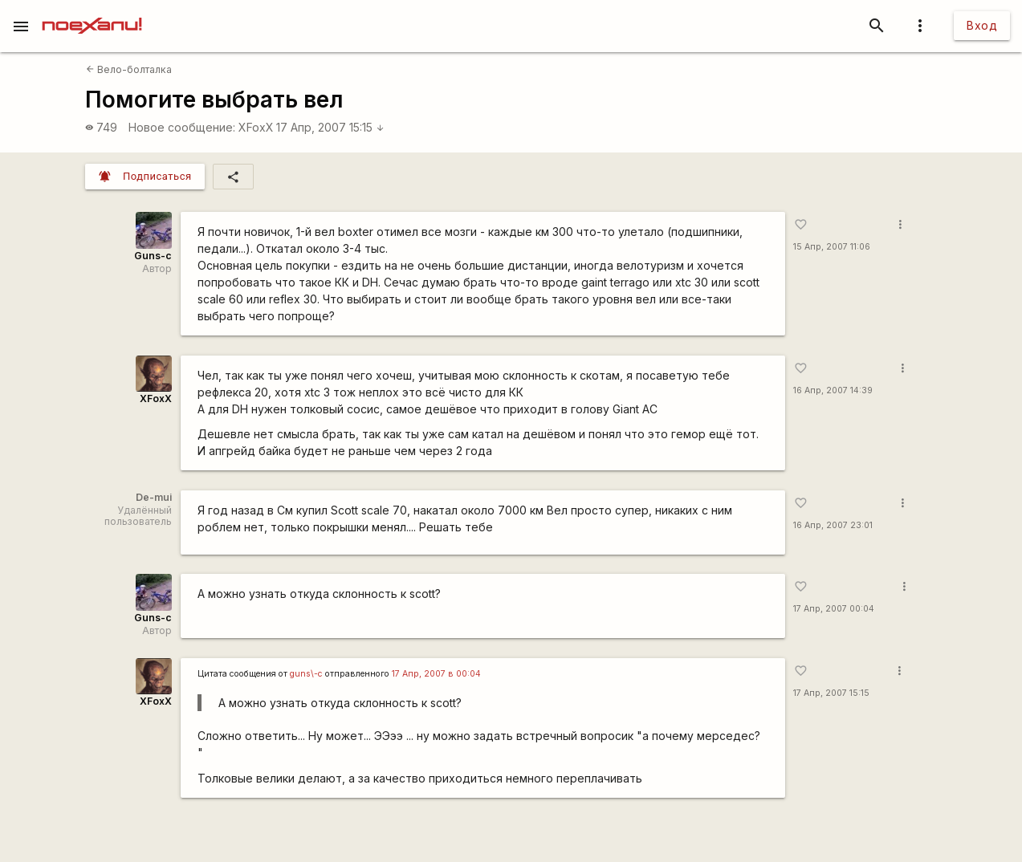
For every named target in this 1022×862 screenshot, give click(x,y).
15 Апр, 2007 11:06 (831, 247)
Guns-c (153, 256)
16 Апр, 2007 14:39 (833, 390)
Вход (982, 25)
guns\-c (306, 674)
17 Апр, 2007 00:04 (833, 609)
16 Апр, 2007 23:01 (833, 525)
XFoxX (256, 127)
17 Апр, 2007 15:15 (330, 127)
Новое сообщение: (181, 127)
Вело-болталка (129, 69)
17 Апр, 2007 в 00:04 (436, 674)
